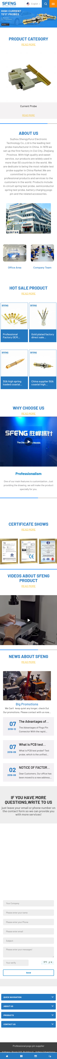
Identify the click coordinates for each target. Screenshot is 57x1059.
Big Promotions (27, 704)
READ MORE (28, 44)
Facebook (32, 1035)
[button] (53, 17)
